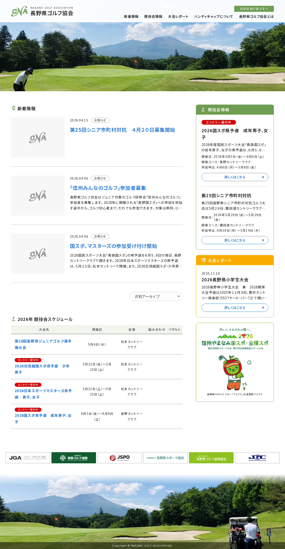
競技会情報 (153, 16)
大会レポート (178, 16)
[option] (142, 45)
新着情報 (131, 16)
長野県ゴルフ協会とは (256, 16)
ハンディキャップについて (213, 16)
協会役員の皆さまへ (254, 8)
